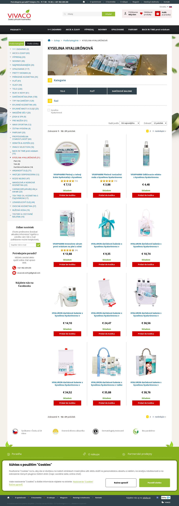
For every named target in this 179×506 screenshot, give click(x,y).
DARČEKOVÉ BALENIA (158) (24, 96)
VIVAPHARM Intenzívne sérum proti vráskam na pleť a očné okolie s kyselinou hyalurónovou (67, 247)
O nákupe (124, 2)
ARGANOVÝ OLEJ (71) (21, 170)
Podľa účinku (33, 43)
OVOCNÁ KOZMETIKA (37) (24, 206)
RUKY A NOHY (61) (20, 92)
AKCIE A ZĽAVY (73, 29)
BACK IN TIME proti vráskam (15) (25, 152)
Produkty (15, 29)
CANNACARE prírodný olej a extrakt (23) (24, 190)
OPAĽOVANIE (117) (20, 69)
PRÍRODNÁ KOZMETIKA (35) (25, 77)
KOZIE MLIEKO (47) (21, 178)
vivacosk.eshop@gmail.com (28, 273)
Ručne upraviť (121, 482)
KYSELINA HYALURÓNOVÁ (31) (26, 157)
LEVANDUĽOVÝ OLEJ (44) (23, 202)
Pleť (92, 91)
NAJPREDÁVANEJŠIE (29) (23, 65)
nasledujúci (159, 131)
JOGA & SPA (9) (19, 116)
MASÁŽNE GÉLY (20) (21, 112)
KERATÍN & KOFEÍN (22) (23, 143)
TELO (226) (17, 88)
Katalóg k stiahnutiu (151, 2)
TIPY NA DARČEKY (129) (23, 100)
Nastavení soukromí (79, 503)
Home (84, 2)
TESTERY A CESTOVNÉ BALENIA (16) (22, 215)
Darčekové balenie (122, 91)
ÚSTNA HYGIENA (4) (21, 128)
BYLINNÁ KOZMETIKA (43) (24, 104)
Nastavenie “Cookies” (83, 481)
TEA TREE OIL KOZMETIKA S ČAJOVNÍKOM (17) (25, 196)
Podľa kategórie (16, 43)
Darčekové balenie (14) (23, 167)
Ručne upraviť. (16, 484)
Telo (62, 91)
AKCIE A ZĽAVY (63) (21, 53)
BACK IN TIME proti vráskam (156, 29)
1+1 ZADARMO (54, 29)
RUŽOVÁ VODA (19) (21, 210)
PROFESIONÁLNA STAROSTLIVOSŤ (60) (21, 137)
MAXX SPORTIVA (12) (21, 124)
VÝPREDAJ (89, 29)
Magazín (136, 2)
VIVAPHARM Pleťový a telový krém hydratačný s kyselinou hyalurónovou (67, 177)
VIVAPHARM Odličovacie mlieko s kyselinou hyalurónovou (146, 176)
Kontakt (167, 2)
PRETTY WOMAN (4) (21, 73)
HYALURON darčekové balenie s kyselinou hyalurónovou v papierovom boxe (106, 316)
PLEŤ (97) (16, 81)
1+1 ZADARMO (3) (20, 49)
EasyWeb (31, 503)
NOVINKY (102, 29)
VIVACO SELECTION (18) (23, 147)
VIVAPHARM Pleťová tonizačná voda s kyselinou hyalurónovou (106, 176)
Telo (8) (17, 164)
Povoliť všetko (154, 482)
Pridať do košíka (67, 195)
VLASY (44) (17, 85)
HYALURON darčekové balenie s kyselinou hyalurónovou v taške (106, 383)
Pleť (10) (17, 161)
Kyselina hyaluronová (56, 111)
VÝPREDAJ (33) (18, 57)
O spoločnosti (95, 2)
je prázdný (166, 13)
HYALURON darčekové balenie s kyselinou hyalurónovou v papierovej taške (106, 246)
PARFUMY (132, 29)
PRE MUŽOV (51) (19, 120)
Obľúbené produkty (148, 13)
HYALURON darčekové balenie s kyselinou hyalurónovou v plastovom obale (67, 316)
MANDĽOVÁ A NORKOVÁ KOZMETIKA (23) (23, 183)
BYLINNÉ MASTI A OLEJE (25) (25, 108)
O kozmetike (110, 2)
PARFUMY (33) (18, 132)
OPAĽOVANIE (117, 29)
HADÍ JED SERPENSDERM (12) (25, 174)
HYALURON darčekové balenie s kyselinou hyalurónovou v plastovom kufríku (146, 385)
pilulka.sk (147, 497)
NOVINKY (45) (18, 61)
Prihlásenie (133, 13)
